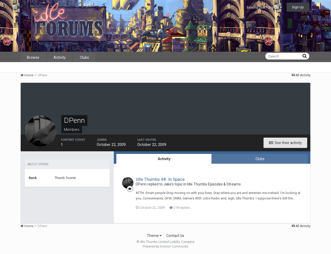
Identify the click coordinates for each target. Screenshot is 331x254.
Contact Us (175, 236)
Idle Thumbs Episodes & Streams (214, 184)
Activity (60, 57)
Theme (154, 236)
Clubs (84, 57)
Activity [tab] (164, 159)
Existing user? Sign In (264, 7)
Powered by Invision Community (165, 246)
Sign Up (298, 7)
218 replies (179, 208)
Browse (33, 57)
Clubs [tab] (260, 159)
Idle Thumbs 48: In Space (160, 179)
